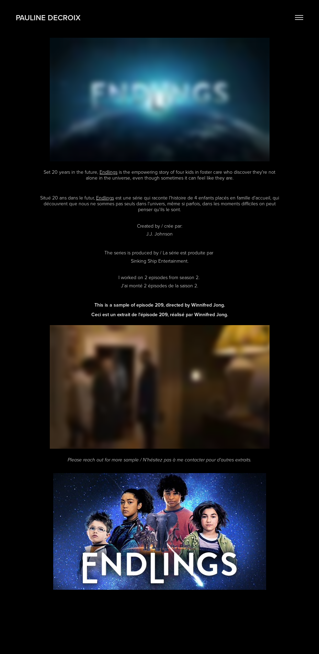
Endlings (108, 172)
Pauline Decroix (48, 17)
